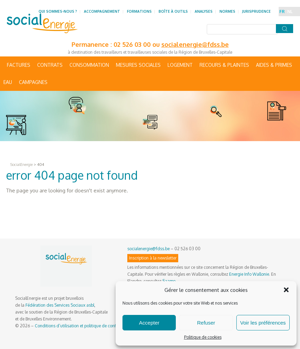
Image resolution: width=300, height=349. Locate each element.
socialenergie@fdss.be (195, 44)
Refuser (206, 323)
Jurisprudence (256, 11)
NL (289, 11)
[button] (286, 289)
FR (282, 11)
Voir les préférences (263, 323)
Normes (227, 11)
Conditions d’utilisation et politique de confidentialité (84, 325)
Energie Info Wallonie (249, 274)
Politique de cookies (203, 337)
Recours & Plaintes (224, 65)
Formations (139, 11)
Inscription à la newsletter (152, 258)
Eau (7, 82)
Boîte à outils (173, 11)
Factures (18, 65)
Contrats (50, 65)
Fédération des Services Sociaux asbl (59, 305)
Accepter (149, 323)
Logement (180, 65)
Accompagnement (102, 11)
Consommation (89, 65)
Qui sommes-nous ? (58, 11)
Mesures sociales (138, 65)
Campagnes (33, 82)
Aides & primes (274, 65)
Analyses (204, 11)
